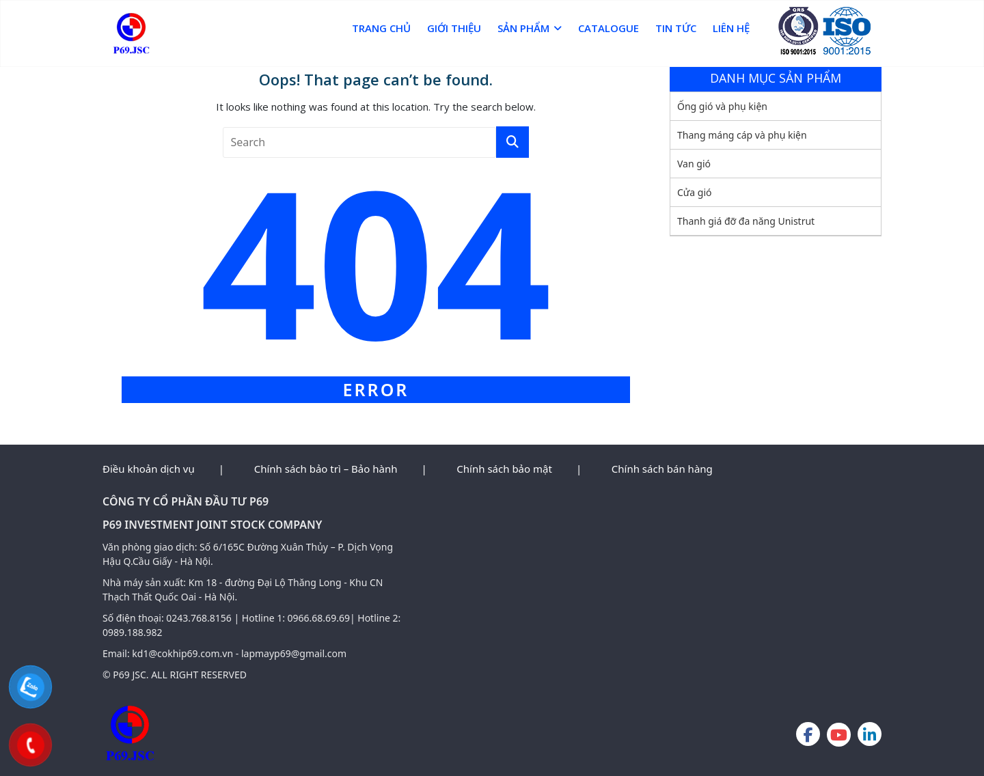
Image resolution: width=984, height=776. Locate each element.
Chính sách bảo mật (504, 468)
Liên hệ (731, 28)
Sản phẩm (523, 28)
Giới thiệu (454, 28)
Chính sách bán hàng (662, 468)
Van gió (694, 163)
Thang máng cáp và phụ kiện (742, 134)
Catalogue (608, 28)
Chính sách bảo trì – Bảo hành (326, 468)
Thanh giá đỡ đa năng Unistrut (746, 220)
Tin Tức (675, 28)
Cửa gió (694, 192)
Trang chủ (381, 28)
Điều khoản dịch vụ (148, 468)
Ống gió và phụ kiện (722, 106)
